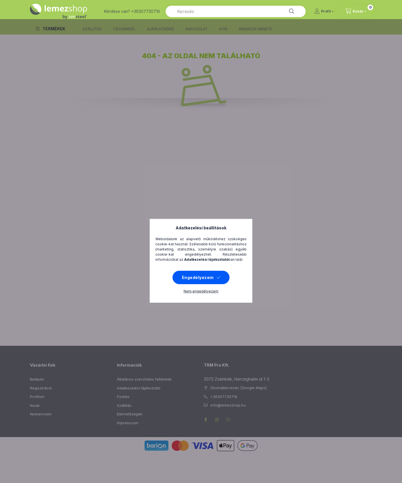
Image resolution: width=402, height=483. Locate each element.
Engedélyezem (198, 449)
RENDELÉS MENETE (255, 29)
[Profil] (324, 11)
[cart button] (356, 11)
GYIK (223, 29)
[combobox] (236, 11)
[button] (50, 29)
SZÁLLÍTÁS (92, 29)
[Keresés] (291, 11)
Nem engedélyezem (201, 463)
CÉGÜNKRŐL (124, 29)
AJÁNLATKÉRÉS (160, 29)
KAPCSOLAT (197, 29)
